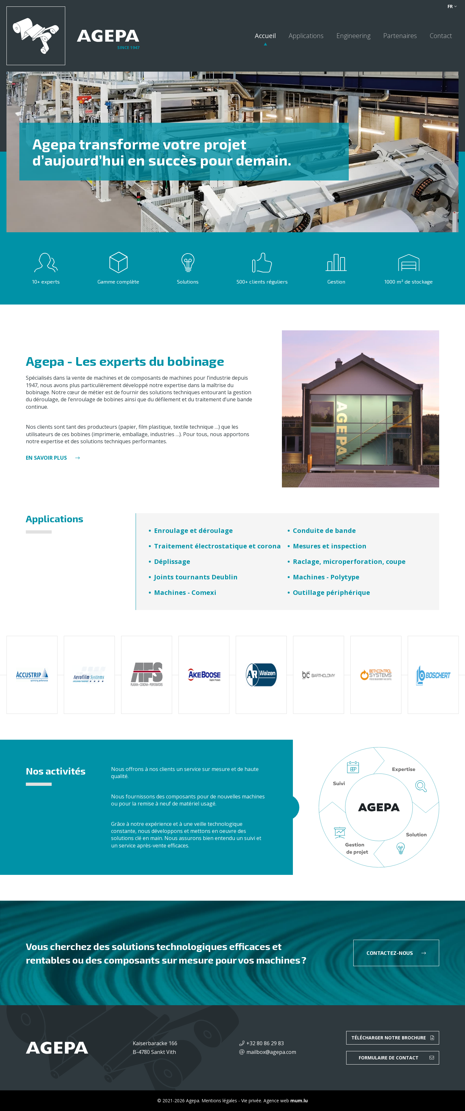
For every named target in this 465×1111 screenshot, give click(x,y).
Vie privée (251, 1100)
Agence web (276, 1100)
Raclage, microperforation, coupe (349, 561)
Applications (306, 35)
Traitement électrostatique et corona (217, 546)
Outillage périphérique (331, 592)
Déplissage (172, 561)
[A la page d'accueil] (72, 35)
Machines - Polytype (326, 577)
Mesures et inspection (330, 546)
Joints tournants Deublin (196, 577)
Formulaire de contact (388, 1058)
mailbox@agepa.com (271, 1052)
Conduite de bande (324, 530)
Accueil (265, 35)
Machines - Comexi (185, 592)
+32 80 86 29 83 (265, 1043)
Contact (441, 35)
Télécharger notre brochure (388, 1038)
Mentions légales (219, 1100)
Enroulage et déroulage (193, 530)
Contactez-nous (390, 953)
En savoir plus (46, 457)
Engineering (353, 35)
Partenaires (400, 35)
